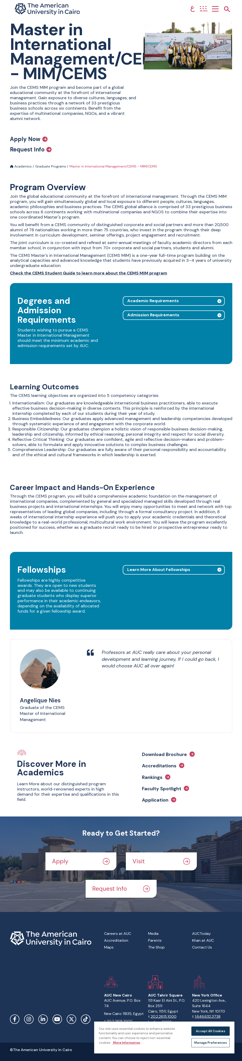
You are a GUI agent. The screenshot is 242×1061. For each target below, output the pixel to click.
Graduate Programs (50, 166)
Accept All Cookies (210, 1031)
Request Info (31, 149)
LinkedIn (43, 1019)
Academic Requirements (153, 301)
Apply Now (29, 139)
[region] (164, 1037)
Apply (81, 861)
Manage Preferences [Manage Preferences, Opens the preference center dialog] (210, 1043)
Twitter (71, 1019)
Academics (21, 166)
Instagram (29, 1019)
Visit (161, 861)
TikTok (85, 1019)
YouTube (57, 1019)
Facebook (14, 1019)
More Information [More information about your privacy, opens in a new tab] (126, 1043)
